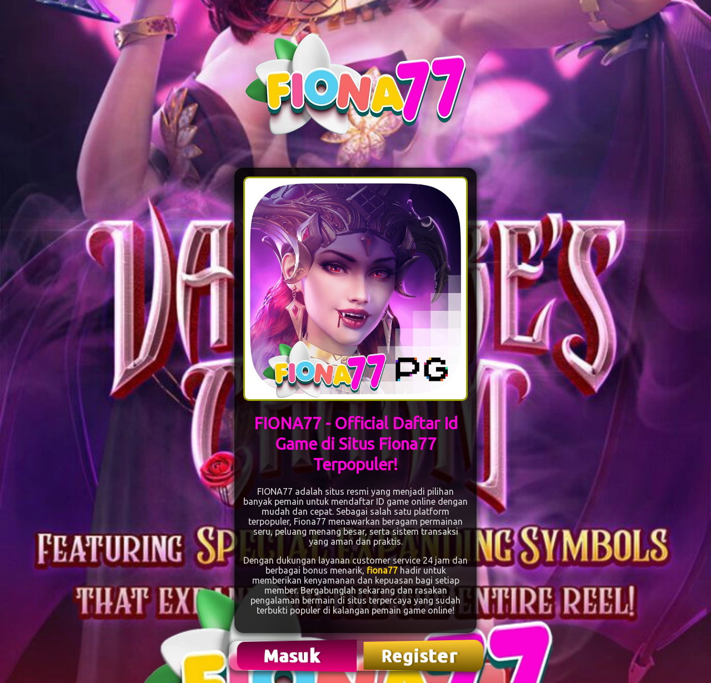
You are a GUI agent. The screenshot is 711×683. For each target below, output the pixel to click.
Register (420, 655)
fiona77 (382, 570)
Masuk (293, 655)
